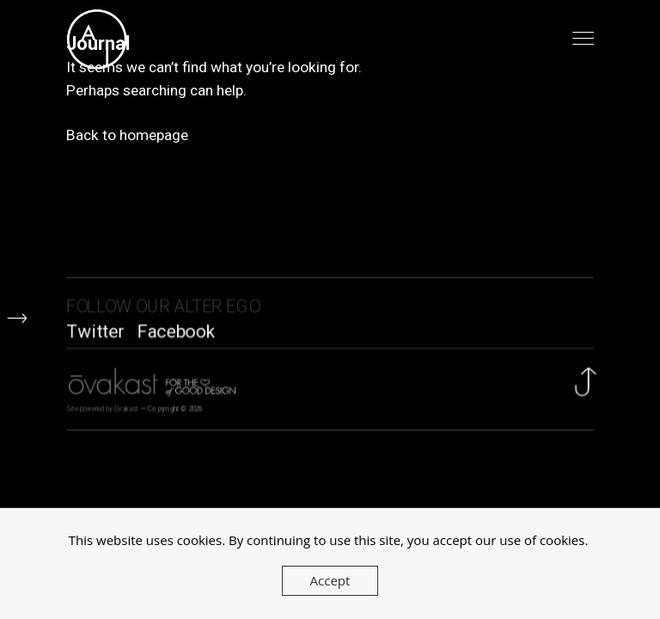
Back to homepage (127, 134)
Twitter (95, 333)
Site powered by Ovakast (102, 412)
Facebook (175, 333)
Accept (330, 580)
